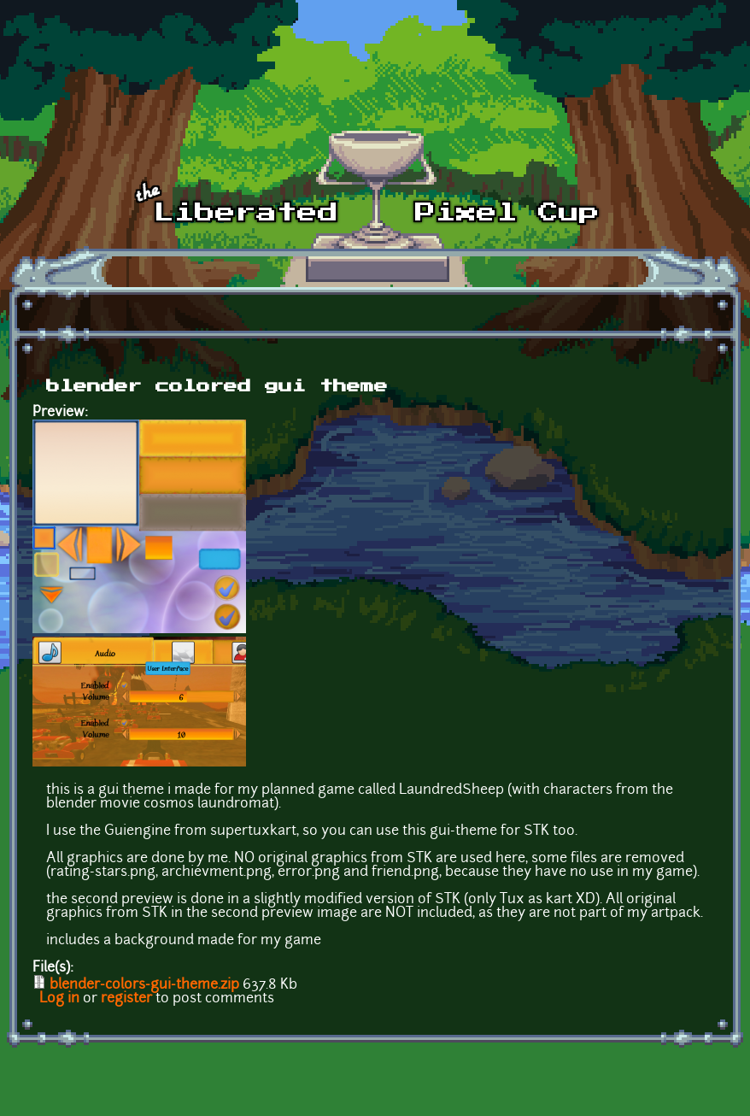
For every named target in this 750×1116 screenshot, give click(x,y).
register (126, 999)
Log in (59, 999)
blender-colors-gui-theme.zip (144, 985)
